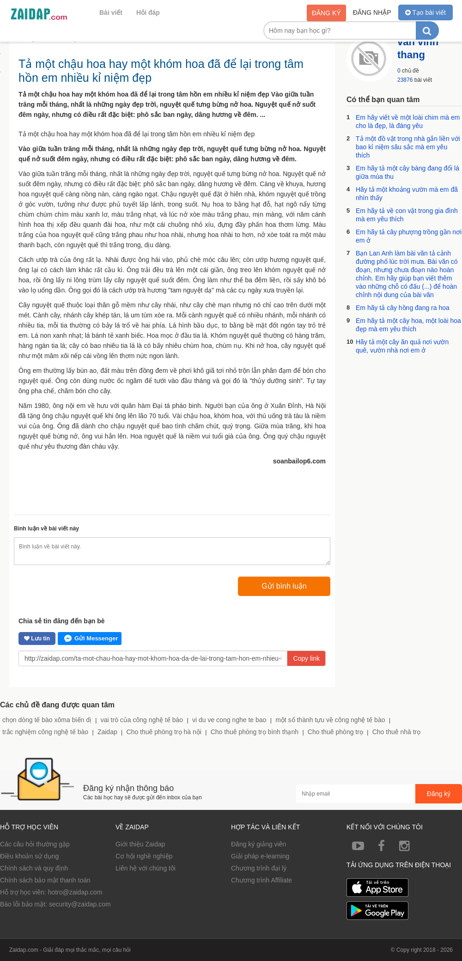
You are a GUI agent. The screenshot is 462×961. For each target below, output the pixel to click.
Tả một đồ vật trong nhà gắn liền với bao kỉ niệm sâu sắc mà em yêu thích (408, 147)
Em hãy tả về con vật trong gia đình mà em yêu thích (407, 215)
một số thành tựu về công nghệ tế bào (330, 720)
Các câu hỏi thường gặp (35, 844)
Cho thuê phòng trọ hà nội (164, 732)
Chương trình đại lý (258, 868)
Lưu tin (37, 638)
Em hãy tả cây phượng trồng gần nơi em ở (409, 236)
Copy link (306, 658)
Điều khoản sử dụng (29, 856)
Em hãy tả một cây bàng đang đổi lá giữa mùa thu (407, 172)
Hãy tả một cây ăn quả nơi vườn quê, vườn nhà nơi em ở (402, 346)
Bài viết (110, 12)
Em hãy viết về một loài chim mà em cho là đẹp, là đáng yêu (408, 121)
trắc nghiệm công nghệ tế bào (45, 732)
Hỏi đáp (148, 12)
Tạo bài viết (425, 12)
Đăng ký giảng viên (258, 844)
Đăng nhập (372, 12)
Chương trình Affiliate (261, 880)
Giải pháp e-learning (260, 856)
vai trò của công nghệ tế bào (142, 720)
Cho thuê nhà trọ (396, 732)
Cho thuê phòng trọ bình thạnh (254, 732)
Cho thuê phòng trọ (335, 732)
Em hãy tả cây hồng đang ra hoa (403, 307)
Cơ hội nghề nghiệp (144, 856)
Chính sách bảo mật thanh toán (45, 880)
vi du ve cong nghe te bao (229, 720)
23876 (405, 80)
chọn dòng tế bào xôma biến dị (46, 720)
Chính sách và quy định (34, 868)
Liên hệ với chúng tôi (146, 868)
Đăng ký (326, 13)
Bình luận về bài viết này (46, 528)
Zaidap (107, 732)
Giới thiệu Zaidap (140, 844)
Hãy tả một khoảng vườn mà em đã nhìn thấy (407, 193)
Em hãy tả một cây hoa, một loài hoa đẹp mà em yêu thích (408, 325)
